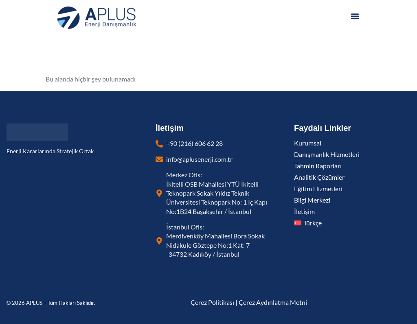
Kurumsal (307, 143)
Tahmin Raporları (318, 166)
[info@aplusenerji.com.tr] (159, 159)
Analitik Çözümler (319, 177)
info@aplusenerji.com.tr (199, 159)
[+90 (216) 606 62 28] (159, 144)
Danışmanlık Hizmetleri (327, 154)
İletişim (304, 211)
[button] (355, 16)
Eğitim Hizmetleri (318, 188)
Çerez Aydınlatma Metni (273, 302)
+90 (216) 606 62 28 (194, 143)
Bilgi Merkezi (312, 200)
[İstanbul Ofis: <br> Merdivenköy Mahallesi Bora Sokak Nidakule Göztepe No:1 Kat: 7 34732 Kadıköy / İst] (159, 241)
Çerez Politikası (212, 302)
